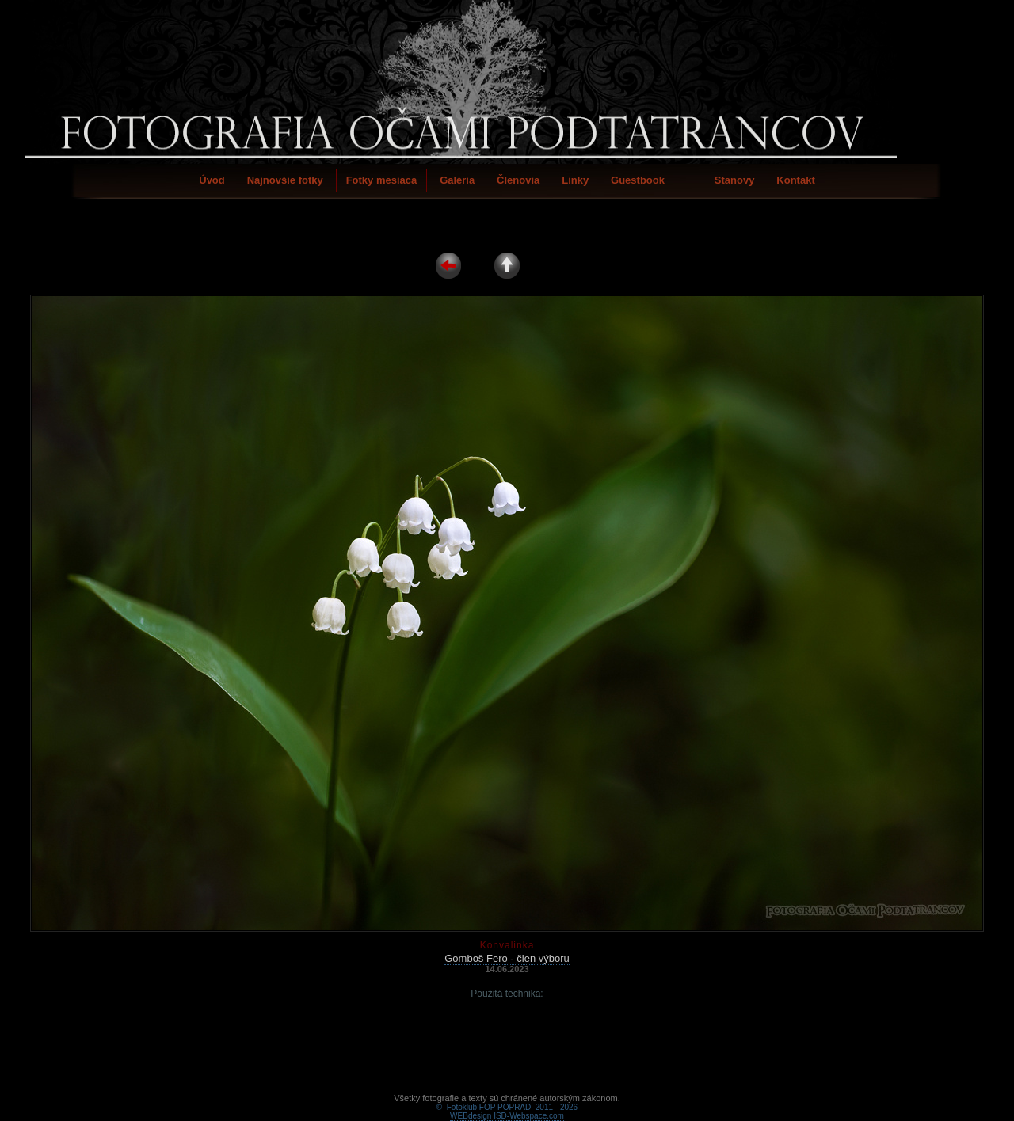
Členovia (518, 180)
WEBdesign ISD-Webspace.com (507, 1097)
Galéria (457, 180)
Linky (575, 180)
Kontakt (795, 180)
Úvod (212, 180)
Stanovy (735, 180)
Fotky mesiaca (381, 180)
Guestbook (638, 180)
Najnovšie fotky (285, 180)
